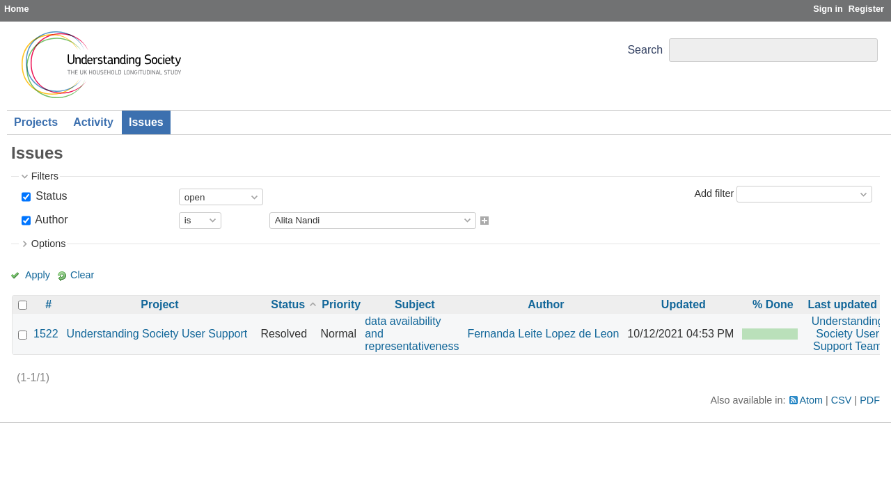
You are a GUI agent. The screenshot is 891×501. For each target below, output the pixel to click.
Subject (415, 304)
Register (866, 8)
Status (50, 196)
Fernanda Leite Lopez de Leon (543, 334)
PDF (870, 400)
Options (48, 243)
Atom (811, 400)
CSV (841, 400)
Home (16, 8)
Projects (36, 122)
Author (50, 219)
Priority (341, 304)
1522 (45, 334)
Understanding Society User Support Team (848, 333)
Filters (44, 176)
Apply (37, 274)
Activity (93, 122)
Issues (146, 122)
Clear (82, 274)
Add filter (714, 193)
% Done (773, 304)
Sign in (828, 8)
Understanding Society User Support (157, 334)
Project (159, 304)
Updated (683, 304)
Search (645, 50)
